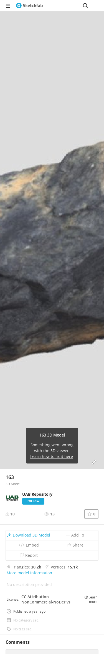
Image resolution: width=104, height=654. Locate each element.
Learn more (91, 599)
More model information (29, 572)
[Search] (85, 5)
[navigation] (8, 5)
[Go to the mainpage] (29, 5)
